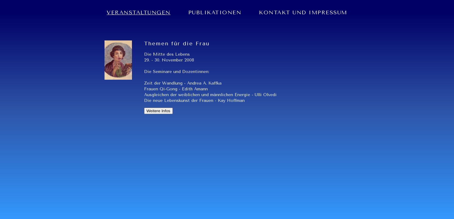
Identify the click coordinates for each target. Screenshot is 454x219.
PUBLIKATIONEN (215, 12)
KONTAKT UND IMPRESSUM (303, 12)
